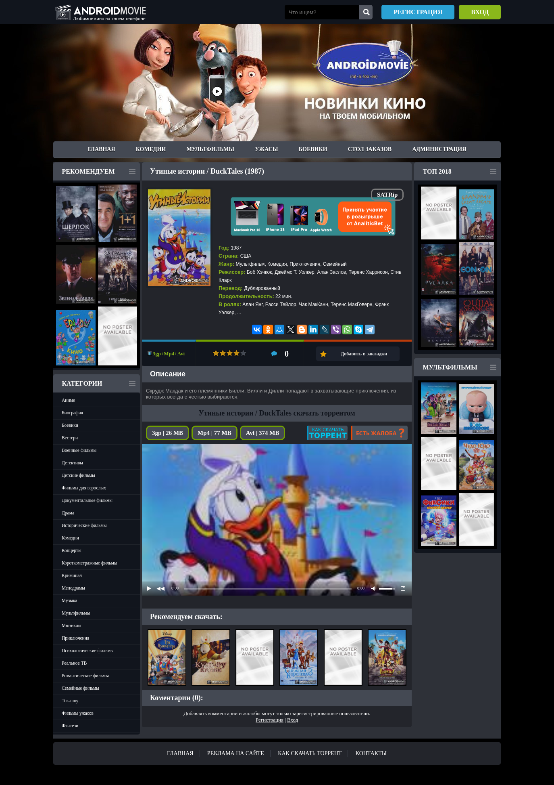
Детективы (72, 462)
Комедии (151, 149)
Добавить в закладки (364, 354)
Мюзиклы (71, 625)
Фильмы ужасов (78, 713)
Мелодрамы (73, 588)
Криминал (72, 575)
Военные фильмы (79, 450)
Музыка (69, 600)
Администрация (439, 149)
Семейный (335, 264)
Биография (72, 412)
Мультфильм (250, 264)
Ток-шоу (70, 700)
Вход (480, 11)
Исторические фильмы (84, 525)
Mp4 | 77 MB (214, 433)
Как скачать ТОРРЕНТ (310, 753)
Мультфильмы (210, 149)
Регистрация (418, 11)
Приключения (75, 638)
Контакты (371, 753)
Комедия (277, 264)
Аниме (68, 400)
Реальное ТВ (74, 663)
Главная (101, 149)
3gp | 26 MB (167, 433)
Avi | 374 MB (262, 433)
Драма (68, 512)
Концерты (71, 550)
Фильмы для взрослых (84, 487)
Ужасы (266, 149)
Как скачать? (327, 433)
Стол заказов (370, 149)
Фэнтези (70, 725)
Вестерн (70, 437)
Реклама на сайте (235, 753)
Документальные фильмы (87, 500)
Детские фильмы (78, 475)
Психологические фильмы (87, 650)
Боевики (313, 149)
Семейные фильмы (80, 688)
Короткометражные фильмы (89, 562)
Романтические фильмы (85, 675)
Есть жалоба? (379, 433)
